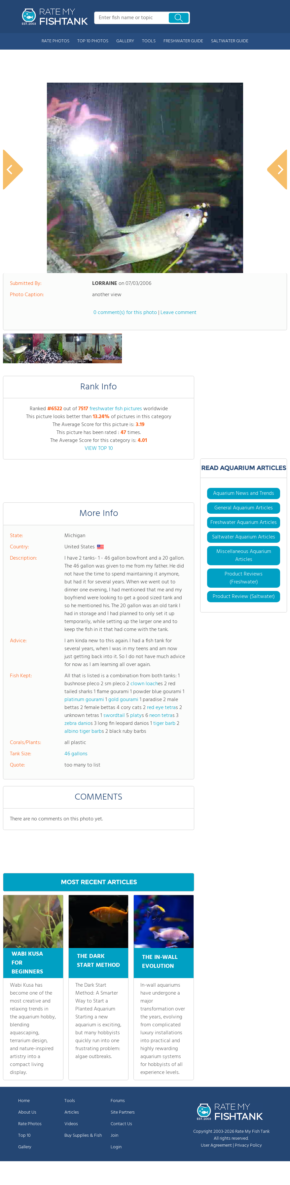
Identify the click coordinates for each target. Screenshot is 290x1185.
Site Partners (123, 1112)
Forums (118, 1101)
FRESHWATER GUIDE (183, 41)
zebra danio (77, 723)
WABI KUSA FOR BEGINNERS (27, 963)
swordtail (114, 715)
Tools (69, 1101)
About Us (27, 1112)
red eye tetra (161, 707)
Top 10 (24, 1135)
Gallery (24, 1147)
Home (24, 1101)
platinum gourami (84, 699)
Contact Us (121, 1124)
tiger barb (164, 723)
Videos (71, 1124)
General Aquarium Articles (243, 508)
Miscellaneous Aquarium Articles (243, 555)
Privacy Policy (248, 1145)
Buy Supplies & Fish (83, 1135)
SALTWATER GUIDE (229, 41)
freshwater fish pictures (116, 409)
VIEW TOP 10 (99, 448)
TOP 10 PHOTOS (92, 41)
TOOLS (149, 41)
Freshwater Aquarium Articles (243, 522)
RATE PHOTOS (55, 41)
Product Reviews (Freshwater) (244, 578)
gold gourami (123, 699)
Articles (71, 1112)
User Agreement (216, 1145)
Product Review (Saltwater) (244, 596)
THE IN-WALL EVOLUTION (160, 961)
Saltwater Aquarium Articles (243, 537)
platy (136, 715)
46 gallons (76, 754)
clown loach (144, 684)
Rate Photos (30, 1124)
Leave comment (179, 312)
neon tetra (160, 715)
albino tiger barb (83, 731)
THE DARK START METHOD (98, 963)
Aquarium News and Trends (243, 493)
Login (116, 1147)
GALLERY (125, 41)
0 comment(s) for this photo (125, 312)
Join (114, 1135)
